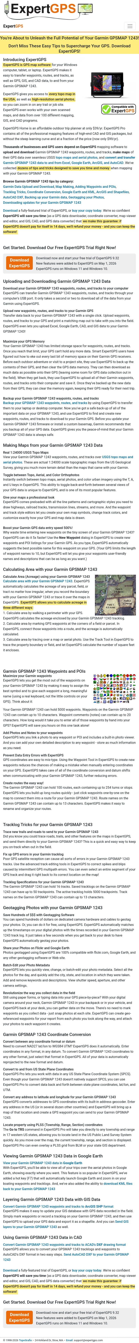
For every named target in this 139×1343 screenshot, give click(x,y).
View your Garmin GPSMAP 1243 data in (42, 1163)
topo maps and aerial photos (77, 157)
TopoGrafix (25, 1340)
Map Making (65, 187)
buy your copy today (86, 211)
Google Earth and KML (78, 192)
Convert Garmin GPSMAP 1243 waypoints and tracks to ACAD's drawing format (64, 1245)
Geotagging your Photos (86, 197)
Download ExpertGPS (19, 263)
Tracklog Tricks (14, 192)
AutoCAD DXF (13, 197)
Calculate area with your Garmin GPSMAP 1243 (37, 581)
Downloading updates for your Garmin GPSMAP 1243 (42, 203)
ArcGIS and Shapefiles (112, 192)
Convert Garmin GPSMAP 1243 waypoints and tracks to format (58, 1206)
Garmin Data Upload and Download (28, 187)
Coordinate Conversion (43, 192)
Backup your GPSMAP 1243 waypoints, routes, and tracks (45, 403)
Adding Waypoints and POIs (95, 187)
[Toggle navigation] (130, 26)
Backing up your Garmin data (46, 197)
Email (69, 1340)
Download (10, 211)
